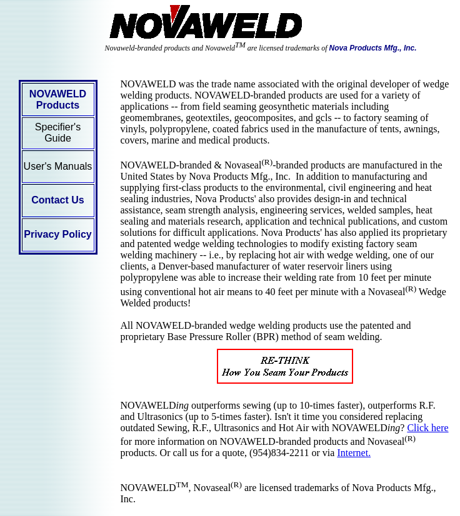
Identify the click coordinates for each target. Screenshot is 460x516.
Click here (427, 427)
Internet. (354, 452)
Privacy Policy (58, 234)
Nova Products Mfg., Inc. (373, 48)
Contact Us (57, 200)
